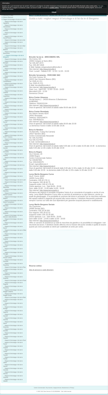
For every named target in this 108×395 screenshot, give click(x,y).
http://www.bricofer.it (48, 69)
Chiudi (54, 12)
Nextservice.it (65, 387)
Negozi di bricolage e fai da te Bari (15, 46)
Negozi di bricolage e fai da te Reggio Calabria (13, 290)
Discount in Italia (8, 15)
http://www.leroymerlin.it (49, 190)
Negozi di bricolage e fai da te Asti (15, 40)
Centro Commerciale (39, 387)
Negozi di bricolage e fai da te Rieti (15, 297)
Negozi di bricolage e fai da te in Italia (14, 19)
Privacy (72, 387)
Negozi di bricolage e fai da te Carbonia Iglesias (13, 84)
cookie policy (54, 7)
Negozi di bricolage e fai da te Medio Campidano (13, 201)
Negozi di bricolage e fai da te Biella (15, 59)
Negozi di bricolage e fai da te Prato (15, 280)
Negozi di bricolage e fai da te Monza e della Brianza (13, 216)
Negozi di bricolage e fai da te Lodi (15, 180)
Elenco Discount (8, 17)
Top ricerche (49, 387)
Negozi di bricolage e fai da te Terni (15, 340)
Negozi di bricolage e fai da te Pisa (15, 267)
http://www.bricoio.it (47, 144)
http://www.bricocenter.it (49, 105)
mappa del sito (57, 387)
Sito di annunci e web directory (41, 270)
